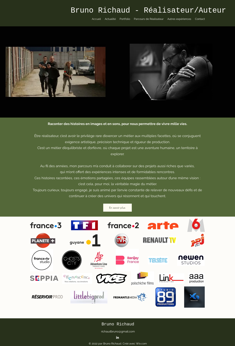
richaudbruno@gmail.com (118, 331)
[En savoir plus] (117, 208)
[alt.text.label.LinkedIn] (117, 337)
